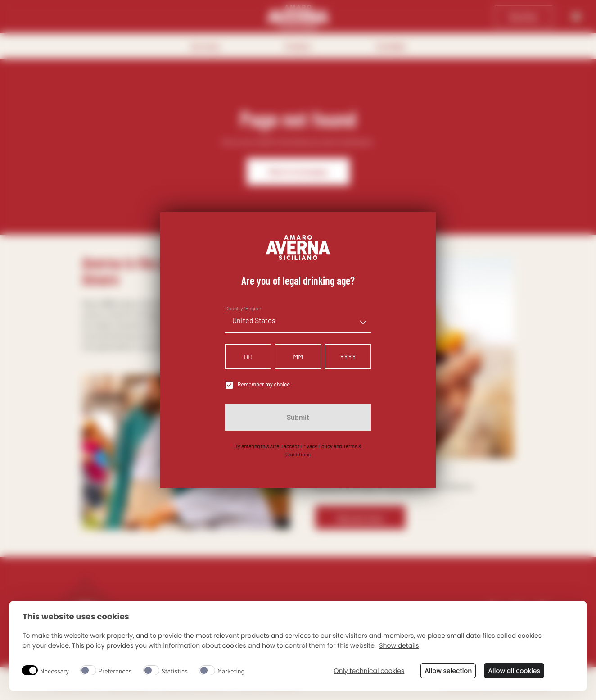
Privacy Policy (316, 446)
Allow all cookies (514, 670)
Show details (399, 646)
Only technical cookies (369, 671)
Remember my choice (257, 385)
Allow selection (448, 670)
